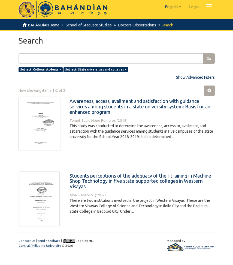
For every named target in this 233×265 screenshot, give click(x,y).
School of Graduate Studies (88, 25)
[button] (173, 7)
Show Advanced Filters (195, 77)
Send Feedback (49, 240)
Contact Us (27, 240)
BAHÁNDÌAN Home (43, 25)
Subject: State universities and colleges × (95, 69)
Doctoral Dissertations (135, 25)
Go (209, 58)
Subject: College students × (40, 69)
